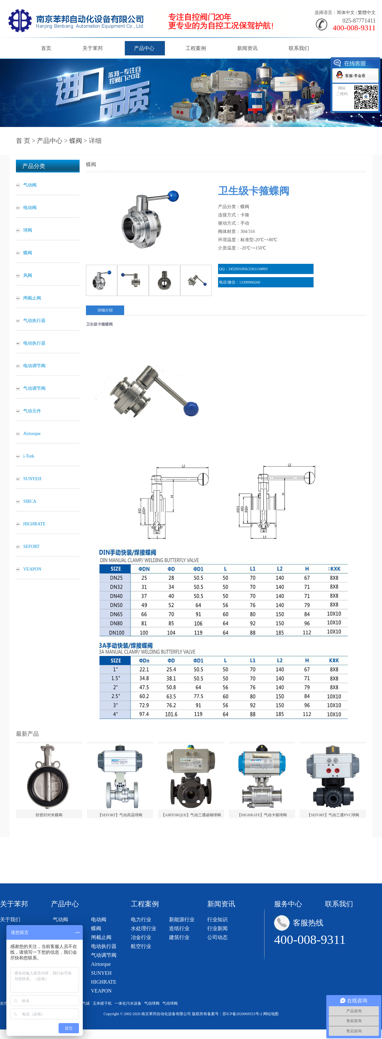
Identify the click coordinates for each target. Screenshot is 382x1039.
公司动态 (217, 937)
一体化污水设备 (128, 1003)
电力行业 (141, 919)
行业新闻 (217, 928)
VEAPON (101, 990)
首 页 (23, 140)
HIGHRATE (104, 982)
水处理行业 (143, 928)
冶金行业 (141, 937)
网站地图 (271, 1014)
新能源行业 (182, 919)
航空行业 (141, 946)
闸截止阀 (101, 937)
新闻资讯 (247, 48)
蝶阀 (75, 140)
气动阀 (60, 919)
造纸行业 (179, 928)
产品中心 (144, 48)
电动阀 (98, 919)
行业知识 (217, 919)
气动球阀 (151, 1003)
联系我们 (299, 48)
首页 (46, 48)
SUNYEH (101, 973)
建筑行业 (179, 937)
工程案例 (196, 48)
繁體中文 (367, 12)
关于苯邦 (92, 48)
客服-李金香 (355, 76)
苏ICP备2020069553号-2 (242, 1014)
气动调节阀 (104, 955)
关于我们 (10, 919)
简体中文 (346, 12)
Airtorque (101, 964)
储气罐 (84, 1003)
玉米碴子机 (102, 1003)
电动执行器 (104, 946)
